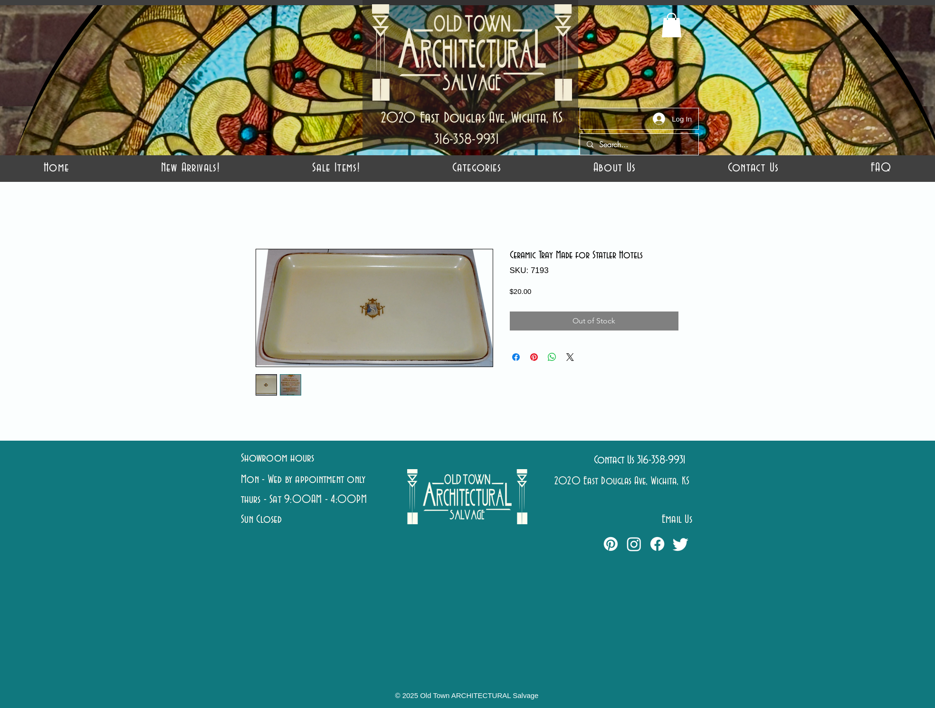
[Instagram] (634, 544)
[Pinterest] (610, 544)
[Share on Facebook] (516, 357)
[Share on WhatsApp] (552, 357)
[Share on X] (570, 357)
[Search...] (638, 144)
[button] (477, 167)
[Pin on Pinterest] (534, 357)
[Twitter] (680, 544)
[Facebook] (657, 544)
